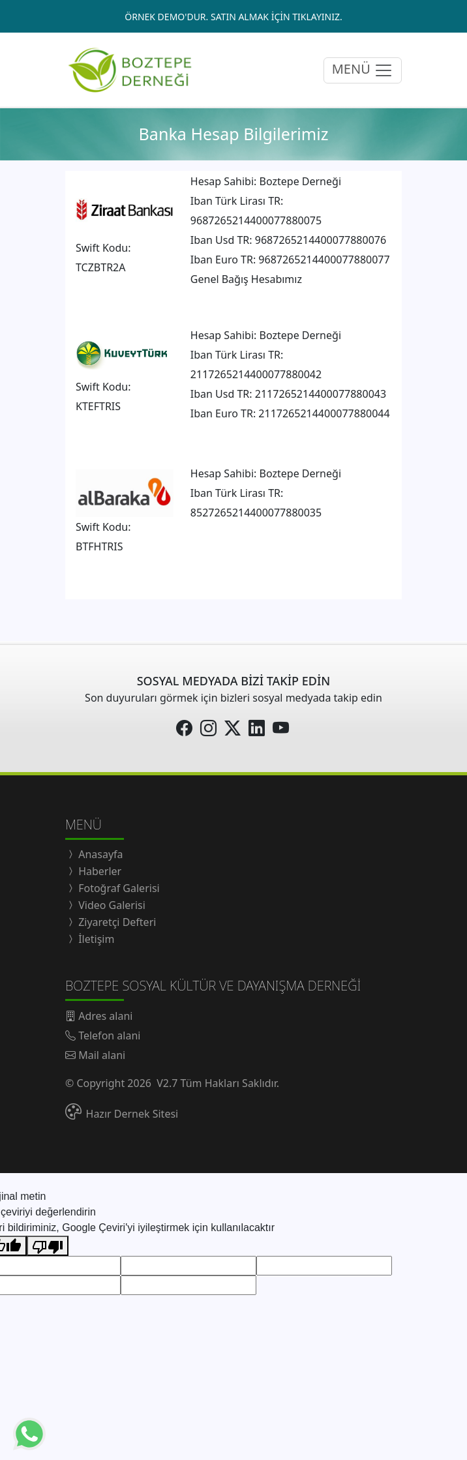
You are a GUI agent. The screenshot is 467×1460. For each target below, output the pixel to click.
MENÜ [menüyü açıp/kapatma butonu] (362, 70)
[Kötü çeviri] (47, 1246)
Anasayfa (99, 854)
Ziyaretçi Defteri (116, 922)
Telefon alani (109, 1035)
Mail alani (101, 1055)
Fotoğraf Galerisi (118, 888)
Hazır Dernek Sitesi (132, 1114)
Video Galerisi (110, 905)
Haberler (98, 871)
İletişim (95, 939)
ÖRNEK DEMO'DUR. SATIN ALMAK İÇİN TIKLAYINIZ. (233, 16)
